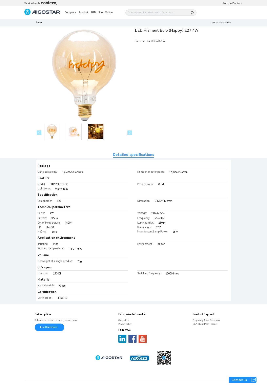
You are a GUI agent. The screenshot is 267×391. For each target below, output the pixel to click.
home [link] (39, 22)
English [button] (238, 3)
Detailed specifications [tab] (133, 154)
